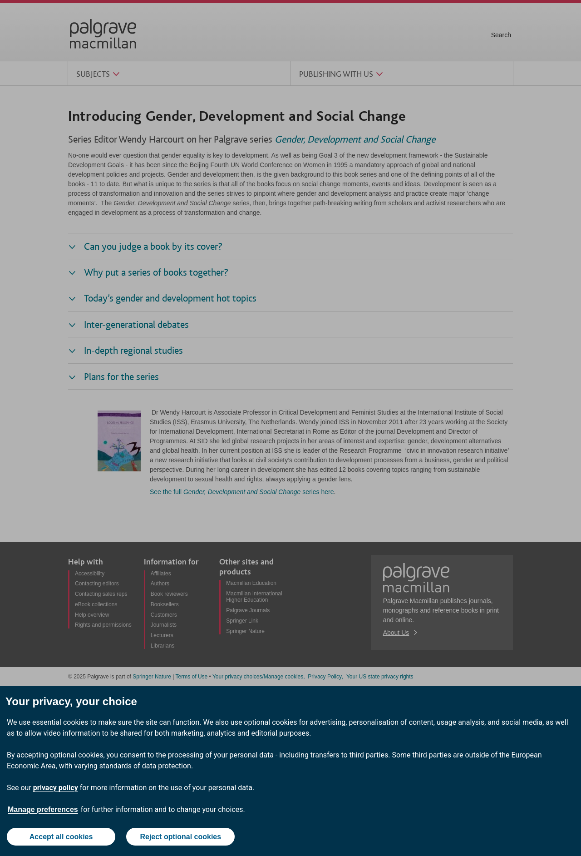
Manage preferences (43, 809)
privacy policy (55, 787)
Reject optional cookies (180, 837)
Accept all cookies (61, 837)
